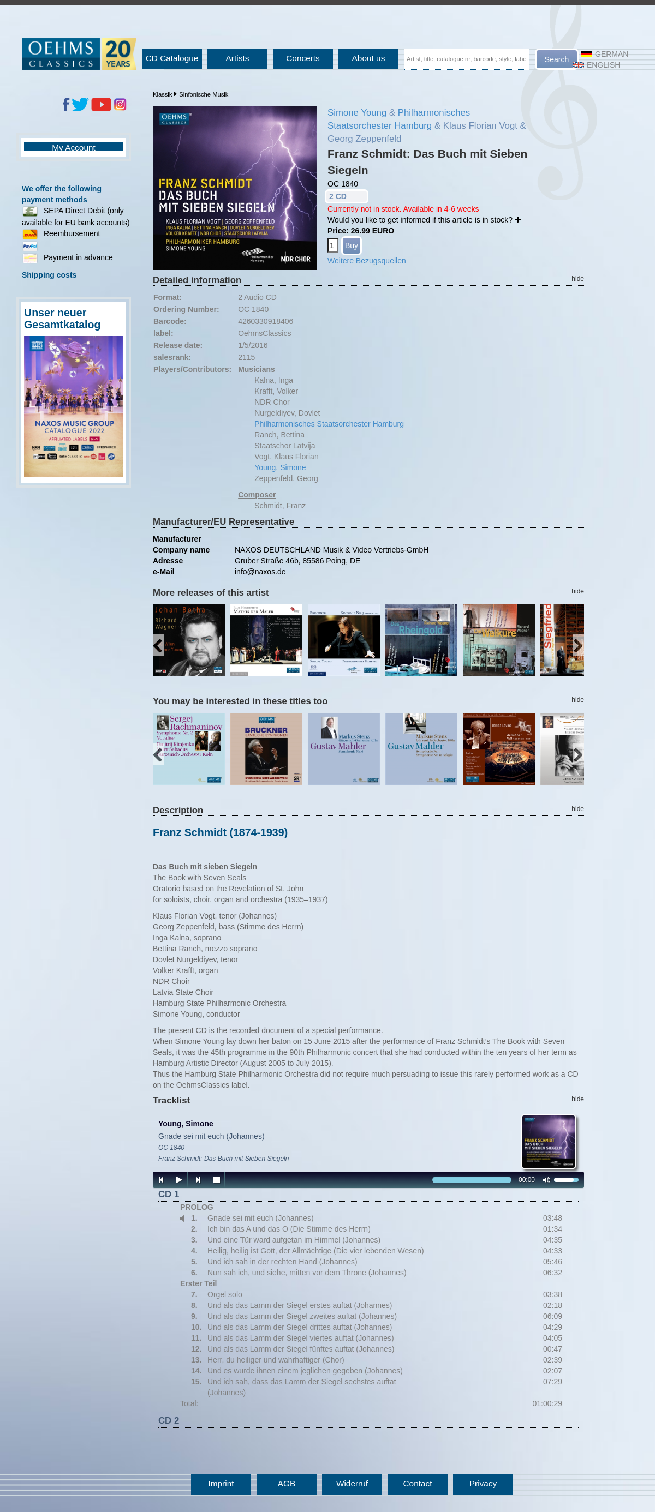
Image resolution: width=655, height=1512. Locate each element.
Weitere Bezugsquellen (366, 260)
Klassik (162, 94)
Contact (417, 1483)
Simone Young (356, 112)
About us (368, 58)
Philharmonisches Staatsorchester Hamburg (329, 423)
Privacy (483, 1483)
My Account (74, 147)
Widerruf (352, 1483)
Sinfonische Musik (203, 94)
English (596, 65)
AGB (287, 1483)
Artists (237, 58)
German (604, 54)
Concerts (303, 58)
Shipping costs (49, 275)
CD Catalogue (172, 58)
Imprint (221, 1483)
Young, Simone (280, 467)
